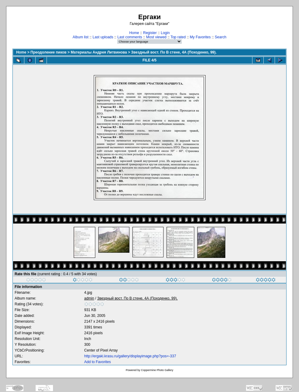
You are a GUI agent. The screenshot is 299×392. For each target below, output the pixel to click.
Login (165, 33)
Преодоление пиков (48, 52)
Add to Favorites (97, 362)
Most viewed (156, 37)
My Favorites (200, 37)
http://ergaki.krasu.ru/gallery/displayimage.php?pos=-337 (130, 356)
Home (134, 33)
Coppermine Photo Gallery (157, 370)
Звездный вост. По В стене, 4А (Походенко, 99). (174, 52)
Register (150, 33)
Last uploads (103, 37)
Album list (81, 37)
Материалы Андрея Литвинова (99, 52)
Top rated (178, 37)
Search (220, 37)
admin (89, 298)
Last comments (129, 37)
